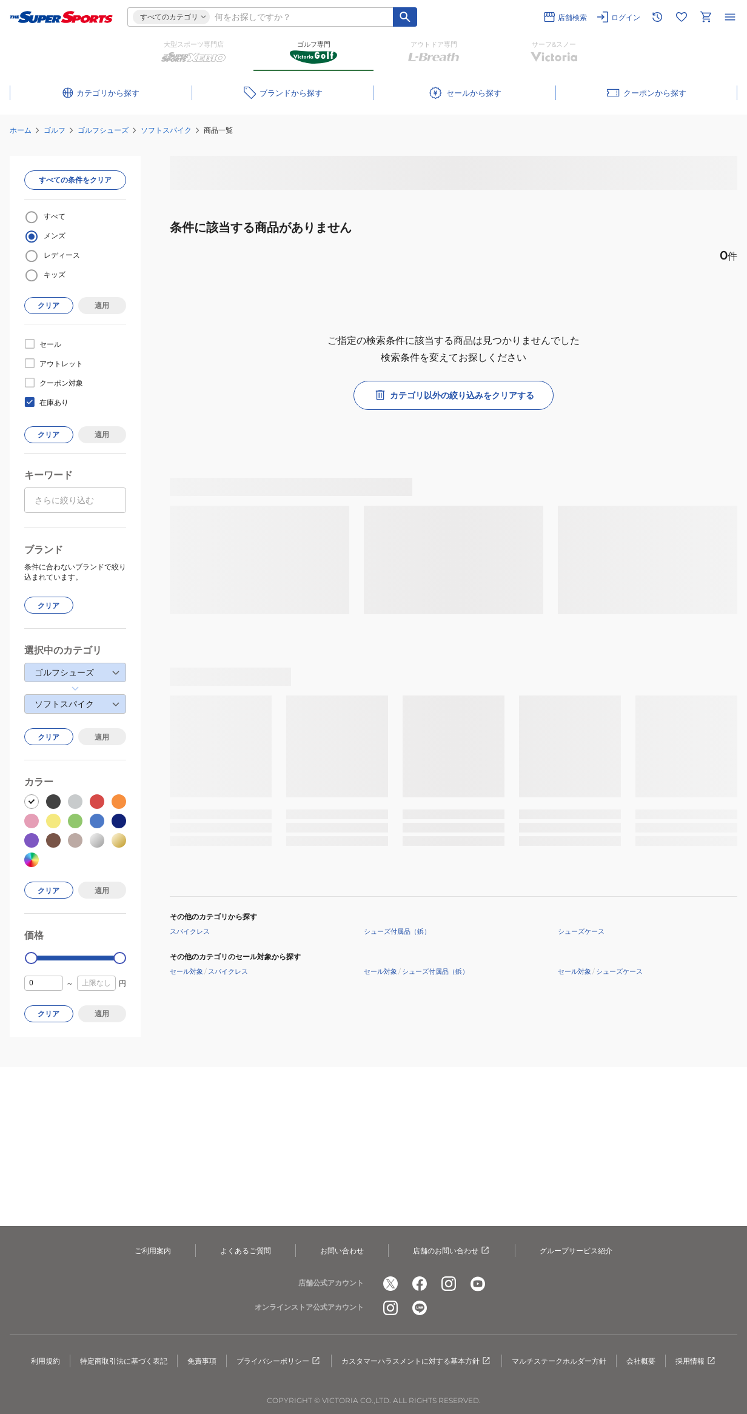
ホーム (21, 130)
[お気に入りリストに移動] (681, 17)
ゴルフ (54, 130)
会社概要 (640, 1360)
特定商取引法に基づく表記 (123, 1360)
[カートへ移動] (705, 17)
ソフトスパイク (166, 130)
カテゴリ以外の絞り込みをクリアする (453, 395)
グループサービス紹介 (576, 1250)
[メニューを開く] (730, 17)
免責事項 (201, 1360)
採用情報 (696, 1361)
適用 (102, 305)
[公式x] (390, 1283)
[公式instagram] (448, 1283)
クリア (48, 305)
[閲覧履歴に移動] (657, 17)
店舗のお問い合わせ (452, 1251)
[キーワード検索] (405, 17)
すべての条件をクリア (75, 179)
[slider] (31, 958)
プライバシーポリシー (278, 1361)
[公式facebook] (419, 1283)
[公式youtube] (478, 1283)
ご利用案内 (153, 1250)
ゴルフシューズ (103, 130)
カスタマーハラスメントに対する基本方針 (416, 1361)
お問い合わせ (342, 1250)
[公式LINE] (419, 1308)
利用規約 (45, 1360)
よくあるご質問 (245, 1250)
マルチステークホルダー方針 (559, 1360)
